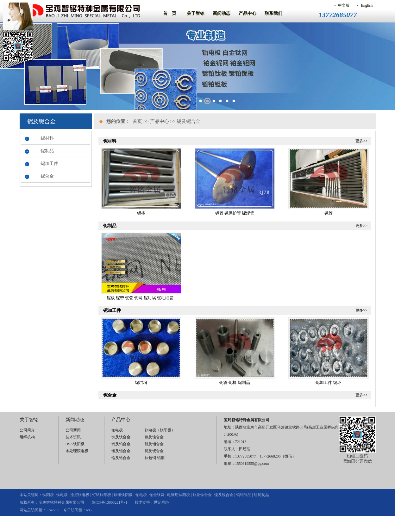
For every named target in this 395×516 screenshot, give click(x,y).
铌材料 (47, 138)
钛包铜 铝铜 (155, 458)
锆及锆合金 (120, 458)
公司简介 (27, 430)
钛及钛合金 (120, 437)
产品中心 (247, 13)
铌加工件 (49, 163)
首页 (137, 121)
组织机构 (27, 437)
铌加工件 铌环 (328, 382)
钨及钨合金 (120, 444)
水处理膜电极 (77, 451)
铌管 (328, 213)
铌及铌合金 (188, 121)
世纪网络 (161, 502)
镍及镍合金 (154, 437)
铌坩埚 (141, 382)
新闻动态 (221, 13)
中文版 (343, 5)
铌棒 (141, 213)
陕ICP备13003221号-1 (110, 502)
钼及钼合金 (154, 444)
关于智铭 (195, 13)
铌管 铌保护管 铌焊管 (234, 213)
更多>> (361, 141)
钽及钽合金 (120, 451)
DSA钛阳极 (75, 444)
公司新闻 (73, 430)
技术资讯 (73, 437)
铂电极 (117, 430)
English (367, 5)
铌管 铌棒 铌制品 (234, 382)
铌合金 (47, 176)
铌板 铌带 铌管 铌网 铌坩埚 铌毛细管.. (141, 297)
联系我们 (273, 13)
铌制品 (47, 151)
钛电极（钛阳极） (160, 430)
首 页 (169, 13)
